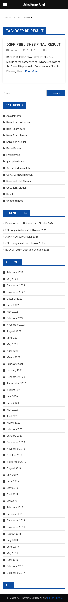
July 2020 (12, 396)
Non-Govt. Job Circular (19, 181)
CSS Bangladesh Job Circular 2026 (25, 243)
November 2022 (16, 292)
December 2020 (16, 377)
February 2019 (15, 507)
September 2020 (16, 383)
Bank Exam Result (16, 135)
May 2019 (12, 487)
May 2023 (12, 279)
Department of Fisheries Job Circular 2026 (29, 223)
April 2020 (12, 416)
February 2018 (15, 566)
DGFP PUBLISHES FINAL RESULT (33, 44)
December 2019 (16, 442)
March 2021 (13, 357)
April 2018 (12, 559)
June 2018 (13, 546)
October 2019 (14, 455)
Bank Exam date (15, 128)
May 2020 (12, 409)
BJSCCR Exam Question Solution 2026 (27, 249)
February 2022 (15, 318)
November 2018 (16, 527)
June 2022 (13, 305)
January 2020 (14, 435)
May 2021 (12, 344)
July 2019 (12, 474)
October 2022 (14, 298)
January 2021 (14, 370)
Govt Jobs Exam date (18, 168)
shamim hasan (42, 50)
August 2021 (14, 331)
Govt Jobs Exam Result (19, 174)
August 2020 (14, 390)
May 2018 (12, 553)
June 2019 (13, 481)
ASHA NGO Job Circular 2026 (21, 236)
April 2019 (12, 494)
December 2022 (16, 285)
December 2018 (16, 520)
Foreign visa (13, 155)
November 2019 (16, 448)
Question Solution (16, 187)
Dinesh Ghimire (55, 598)
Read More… (32, 71)
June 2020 (13, 403)
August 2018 (14, 533)
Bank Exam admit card (19, 122)
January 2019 (14, 514)
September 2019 (16, 461)
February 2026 (15, 272)
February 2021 (15, 363)
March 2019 (13, 501)
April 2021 (12, 350)
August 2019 (14, 468)
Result (10, 194)
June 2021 (13, 337)
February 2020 (15, 429)
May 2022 (12, 311)
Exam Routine (14, 148)
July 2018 (12, 540)
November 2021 (16, 324)
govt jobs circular (16, 161)
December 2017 (16, 572)
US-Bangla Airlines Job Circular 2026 (26, 230)
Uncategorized (14, 200)
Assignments (14, 115)
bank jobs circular (16, 142)
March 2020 (13, 422)
